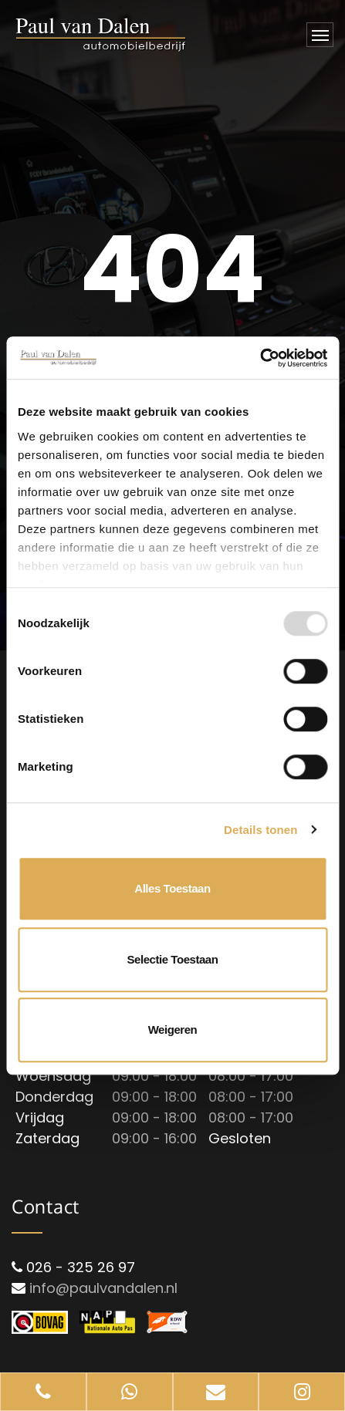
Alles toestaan (172, 888)
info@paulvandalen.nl (103, 1288)
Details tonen (260, 829)
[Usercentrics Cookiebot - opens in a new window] (259, 358)
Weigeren (173, 1029)
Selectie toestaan (172, 959)
